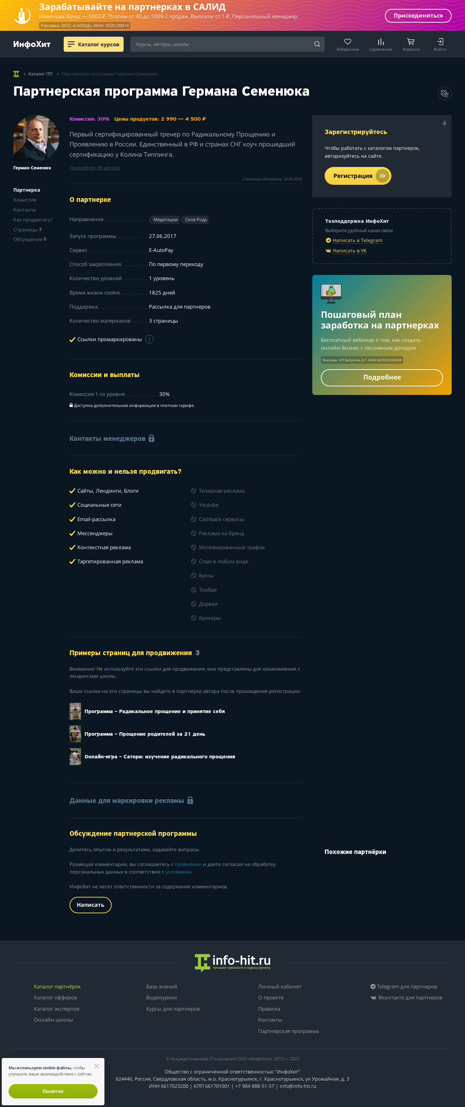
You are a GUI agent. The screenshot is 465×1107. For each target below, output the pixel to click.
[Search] (317, 44)
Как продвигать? (32, 219)
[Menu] (71, 44)
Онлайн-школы (53, 1019)
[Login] (440, 44)
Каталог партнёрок (57, 986)
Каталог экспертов (56, 1008)
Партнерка (26, 189)
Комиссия (24, 199)
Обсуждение (29, 239)
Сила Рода (196, 219)
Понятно (53, 1091)
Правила (269, 1008)
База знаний (161, 986)
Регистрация (361, 176)
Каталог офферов (55, 997)
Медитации (165, 219)
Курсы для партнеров (173, 1008)
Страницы (27, 229)
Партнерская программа (288, 1030)
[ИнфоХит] (32, 44)
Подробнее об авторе (95, 167)
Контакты (24, 209)
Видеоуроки (161, 997)
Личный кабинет (279, 986)
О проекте (271, 997)
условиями (178, 871)
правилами (188, 864)
